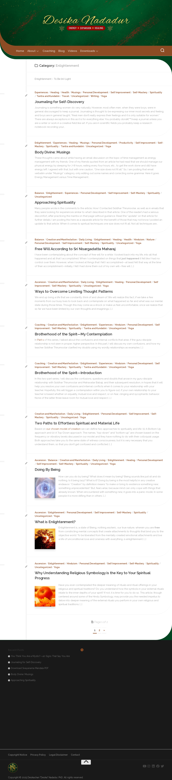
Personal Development (95, 92)
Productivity (126, 142)
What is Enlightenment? (56, 519)
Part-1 (40, 338)
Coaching (49, 50)
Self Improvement (121, 92)
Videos (72, 50)
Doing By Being (48, 467)
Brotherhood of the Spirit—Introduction (69, 371)
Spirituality (156, 92)
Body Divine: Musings (53, 152)
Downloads (87, 50)
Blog (61, 50)
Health (65, 92)
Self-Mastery (140, 92)
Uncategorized (79, 96)
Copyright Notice (17, 752)
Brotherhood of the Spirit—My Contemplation (75, 333)
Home (20, 50)
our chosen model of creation (63, 427)
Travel (65, 96)
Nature (150, 239)
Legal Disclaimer (58, 752)
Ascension (40, 281)
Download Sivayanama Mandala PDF (30, 665)
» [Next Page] (104, 627)
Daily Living (85, 239)
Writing (95, 96)
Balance (39, 192)
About (31, 50)
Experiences (41, 92)
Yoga (104, 96)
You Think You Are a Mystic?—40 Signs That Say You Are (40, 653)
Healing (54, 92)
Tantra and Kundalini (48, 96)
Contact (75, 752)
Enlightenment (43, 142)
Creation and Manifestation (61, 239)
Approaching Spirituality (56, 202)
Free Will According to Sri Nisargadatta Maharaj (77, 248)
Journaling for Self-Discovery (61, 101)
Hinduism (139, 239)
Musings (76, 92)
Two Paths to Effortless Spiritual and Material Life (79, 421)
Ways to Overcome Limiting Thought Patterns (75, 290)
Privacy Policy (38, 752)
